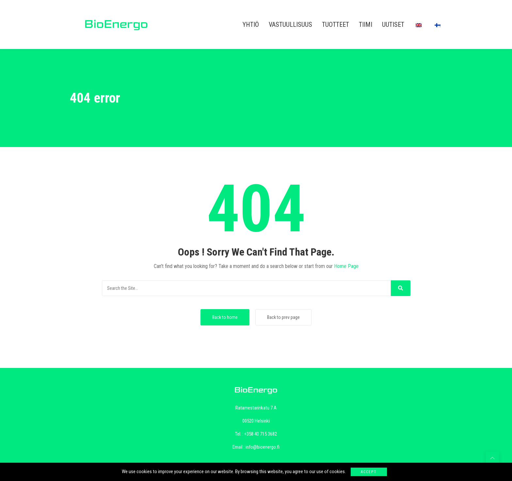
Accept (369, 472)
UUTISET (393, 24)
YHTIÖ (251, 24)
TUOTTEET (335, 24)
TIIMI (365, 24)
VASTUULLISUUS (290, 24)
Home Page (346, 266)
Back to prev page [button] (283, 317)
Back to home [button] (225, 317)
